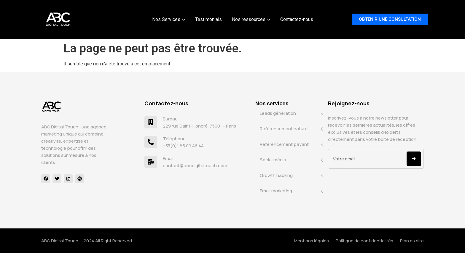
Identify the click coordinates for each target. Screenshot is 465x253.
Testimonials (208, 19)
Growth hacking (276, 175)
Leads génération (278, 113)
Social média (273, 160)
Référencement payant (284, 144)
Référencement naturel (284, 128)
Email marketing (276, 191)
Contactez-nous (296, 19)
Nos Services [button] (168, 19)
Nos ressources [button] (251, 19)
